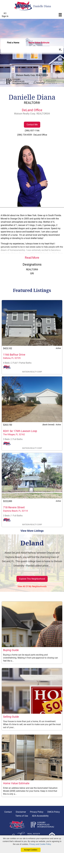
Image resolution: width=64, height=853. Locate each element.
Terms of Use (21, 816)
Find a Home (13, 42)
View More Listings (32, 530)
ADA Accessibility (40, 816)
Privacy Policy (36, 812)
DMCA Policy (53, 812)
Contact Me (32, 124)
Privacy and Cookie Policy (40, 844)
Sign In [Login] (5, 15)
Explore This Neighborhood (32, 579)
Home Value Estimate (38, 42)
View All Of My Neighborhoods (32, 586)
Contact (8, 812)
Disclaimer (21, 812)
